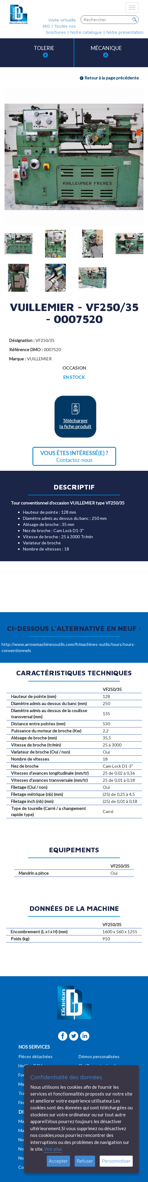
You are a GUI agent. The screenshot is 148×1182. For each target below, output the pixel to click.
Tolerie (44, 51)
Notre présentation (124, 32)
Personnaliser (116, 1161)
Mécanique (106, 51)
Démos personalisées (99, 1056)
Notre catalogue (86, 32)
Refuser (85, 1161)
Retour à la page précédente (109, 77)
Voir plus (53, 1149)
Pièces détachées (35, 1056)
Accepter (58, 1161)
